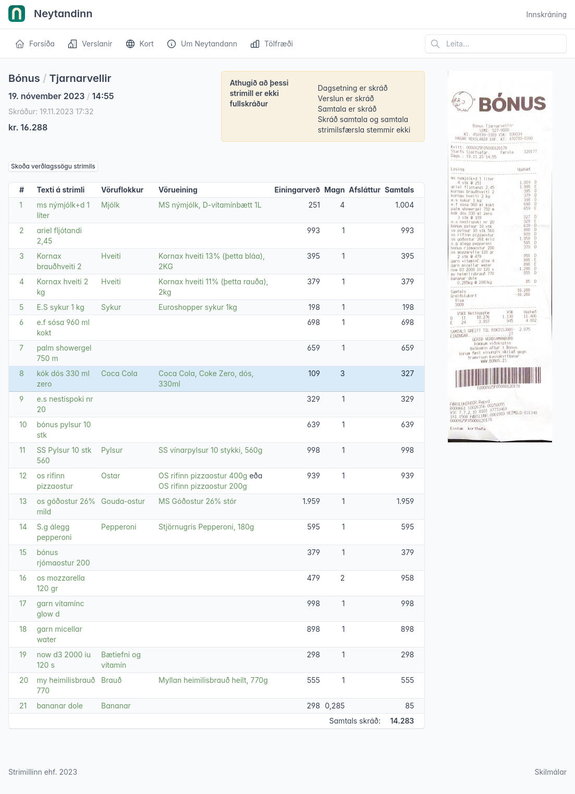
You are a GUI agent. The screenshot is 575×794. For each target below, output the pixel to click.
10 (23, 424)
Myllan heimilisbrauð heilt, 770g (213, 680)
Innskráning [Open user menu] (546, 14)
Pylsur (112, 450)
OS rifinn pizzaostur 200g (202, 486)
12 (23, 475)
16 (23, 577)
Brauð (111, 680)
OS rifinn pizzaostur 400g (202, 475)
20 (23, 680)
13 (23, 501)
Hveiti (111, 255)
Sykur (111, 307)
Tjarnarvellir (81, 78)
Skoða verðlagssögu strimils (53, 166)
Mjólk (110, 204)
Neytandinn (50, 14)
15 (23, 552)
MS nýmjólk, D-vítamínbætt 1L (210, 204)
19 (23, 654)
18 (23, 628)
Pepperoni (118, 526)
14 (23, 526)
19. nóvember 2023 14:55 (61, 96)
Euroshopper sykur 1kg (197, 307)
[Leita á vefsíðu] (496, 43)
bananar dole (59, 705)
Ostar (110, 475)
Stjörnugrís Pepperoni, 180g (206, 526)
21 (23, 705)
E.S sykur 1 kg (60, 307)
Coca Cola (119, 373)
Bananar (116, 705)
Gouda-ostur (123, 501)
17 (23, 603)
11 (22, 450)
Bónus (24, 78)
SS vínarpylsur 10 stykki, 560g (210, 450)
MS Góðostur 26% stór (197, 501)
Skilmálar (550, 771)
